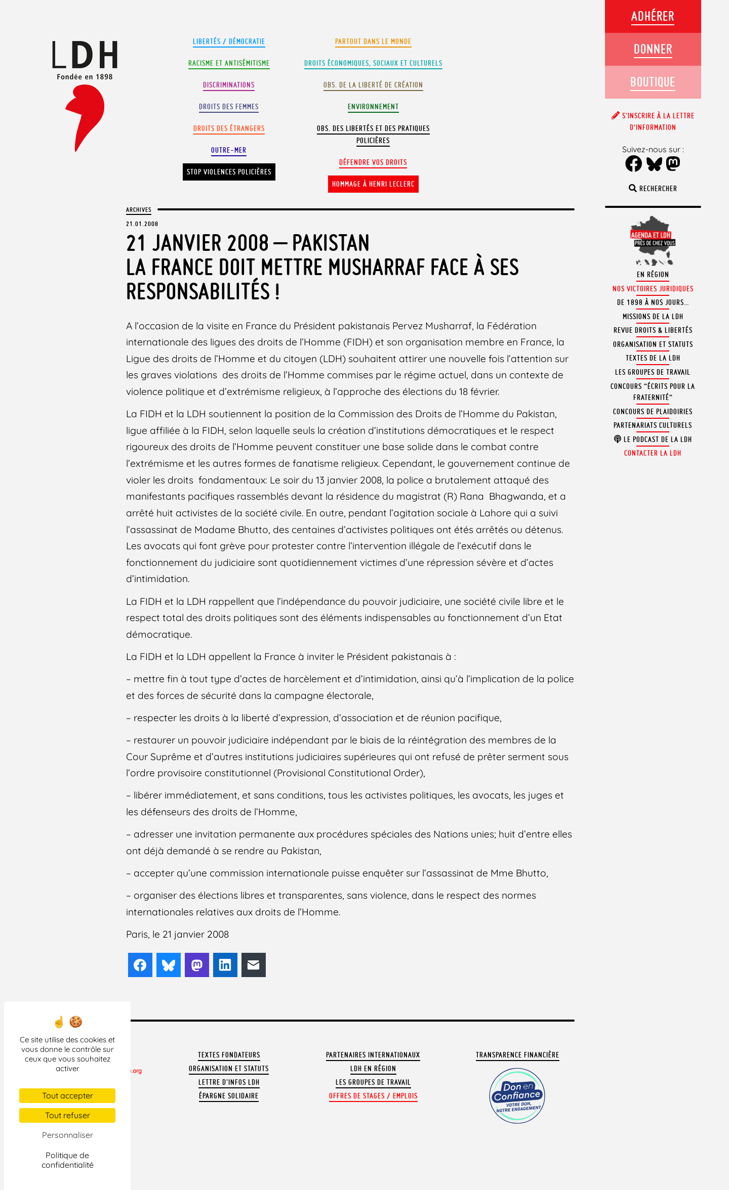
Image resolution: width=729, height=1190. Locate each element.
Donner (653, 49)
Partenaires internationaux (373, 1055)
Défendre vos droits (373, 162)
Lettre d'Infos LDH (229, 1082)
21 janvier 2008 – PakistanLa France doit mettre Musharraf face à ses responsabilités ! (322, 267)
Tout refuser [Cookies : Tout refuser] (67, 1115)
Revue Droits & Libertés (653, 330)
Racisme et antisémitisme (229, 63)
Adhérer (652, 16)
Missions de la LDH (653, 316)
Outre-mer (229, 150)
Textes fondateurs (229, 1055)
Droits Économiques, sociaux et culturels (373, 63)
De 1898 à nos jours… (653, 302)
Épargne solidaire (229, 1095)
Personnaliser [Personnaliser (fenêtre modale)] (67, 1135)
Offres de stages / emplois (373, 1095)
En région (653, 274)
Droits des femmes (229, 106)
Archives (138, 209)
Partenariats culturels (653, 425)
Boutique (652, 82)
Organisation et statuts (229, 1068)
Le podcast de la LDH (653, 439)
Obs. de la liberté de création (373, 85)
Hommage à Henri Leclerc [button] (373, 184)
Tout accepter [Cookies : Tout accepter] (67, 1095)
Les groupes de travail (373, 1082)
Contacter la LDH (652, 453)
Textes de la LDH (653, 358)
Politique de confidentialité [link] (68, 1160)
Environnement (373, 106)
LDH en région (373, 1068)
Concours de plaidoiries (653, 411)
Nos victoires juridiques (653, 288)
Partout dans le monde (373, 41)
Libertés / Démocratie (229, 41)
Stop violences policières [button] (229, 172)
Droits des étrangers (229, 128)
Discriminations (229, 85)
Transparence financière (517, 1055)
